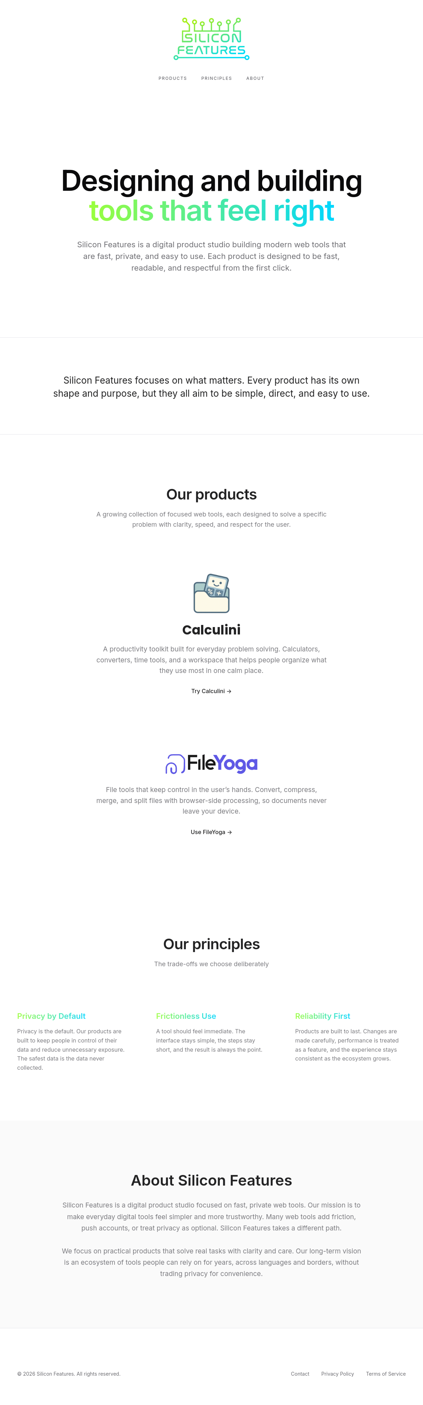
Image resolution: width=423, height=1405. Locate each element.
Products (173, 78)
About (255, 78)
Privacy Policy (337, 1374)
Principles (216, 78)
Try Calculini (208, 692)
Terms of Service (386, 1374)
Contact (300, 1374)
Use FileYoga (208, 832)
